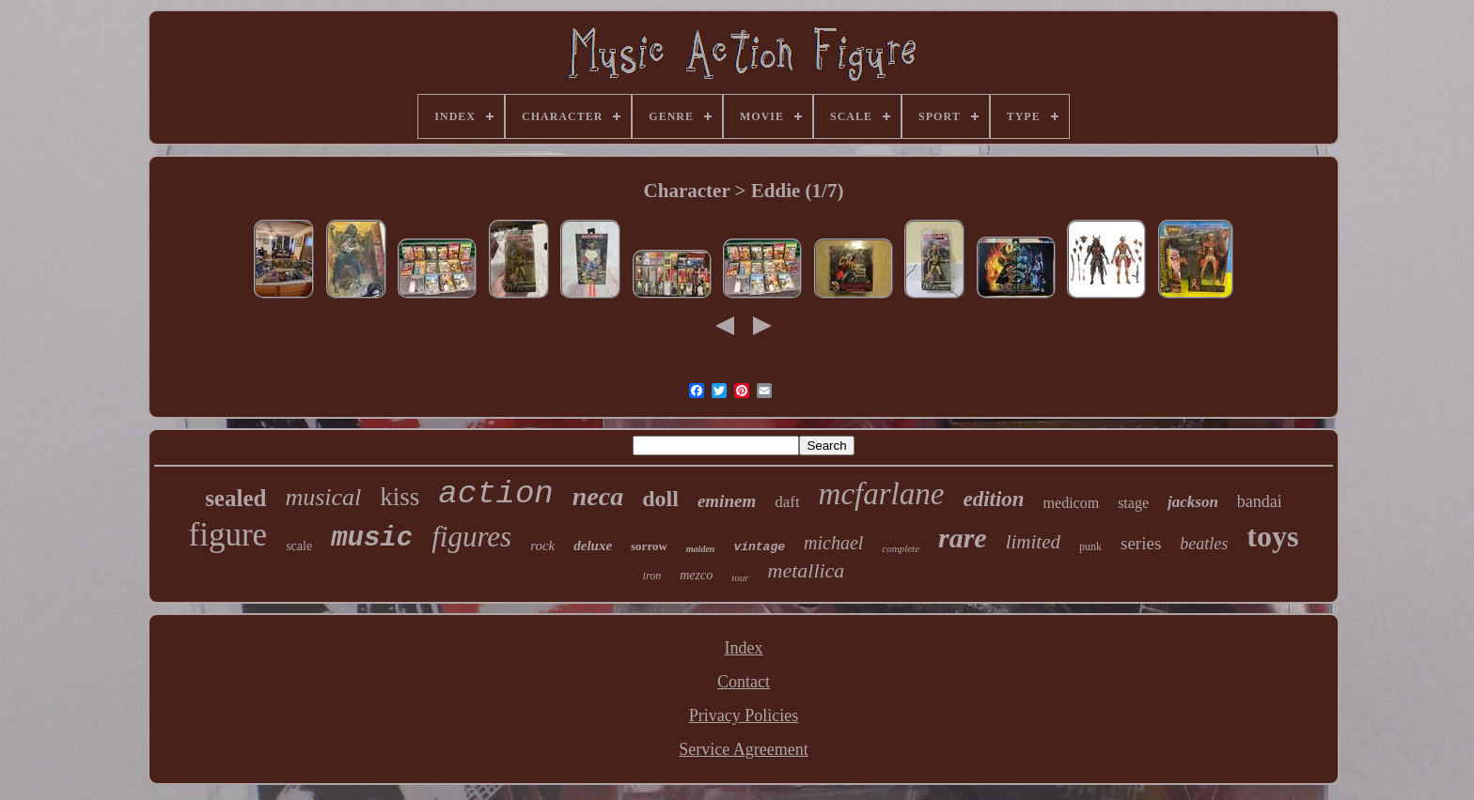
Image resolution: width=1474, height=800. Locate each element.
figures (471, 536)
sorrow (649, 546)
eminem (727, 501)
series (1141, 543)
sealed (235, 498)
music (372, 538)
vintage (759, 547)
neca (597, 496)
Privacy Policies (743, 715)
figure (228, 534)
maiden (700, 549)
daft (787, 502)
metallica (806, 570)
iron (652, 575)
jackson (1193, 502)
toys (1272, 536)
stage (1133, 503)
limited (1033, 542)
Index (744, 647)
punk (1090, 546)
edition (993, 499)
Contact (743, 681)
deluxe (592, 545)
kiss (399, 497)
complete (900, 548)
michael (833, 542)
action (495, 494)
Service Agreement (743, 749)
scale (299, 546)
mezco (696, 575)
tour (739, 577)
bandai (1259, 501)
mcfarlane (882, 494)
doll (660, 498)
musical (323, 497)
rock (542, 545)
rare (962, 537)
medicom (1071, 503)
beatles (1204, 543)
